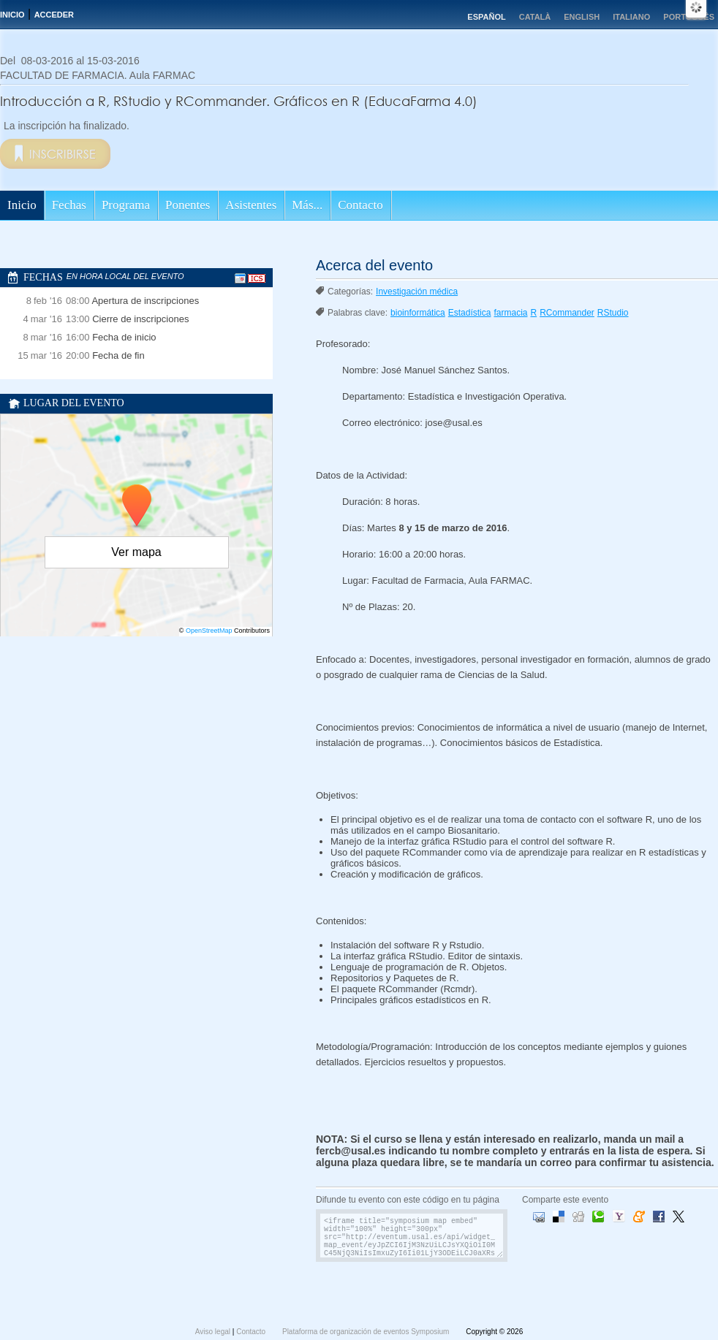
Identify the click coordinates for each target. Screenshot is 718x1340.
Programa (126, 205)
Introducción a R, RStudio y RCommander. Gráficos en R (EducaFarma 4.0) (238, 101)
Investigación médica (417, 291)
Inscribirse (62, 153)
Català (535, 16)
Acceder (54, 14)
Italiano (631, 16)
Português (688, 16)
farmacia (510, 313)
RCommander (567, 313)
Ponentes (187, 205)
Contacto (360, 205)
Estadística (469, 313)
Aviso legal (214, 1332)
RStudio (613, 313)
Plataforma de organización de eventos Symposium (366, 1332)
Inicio (12, 14)
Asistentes (250, 205)
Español (486, 16)
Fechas (69, 205)
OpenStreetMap (209, 630)
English (582, 16)
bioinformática (417, 313)
